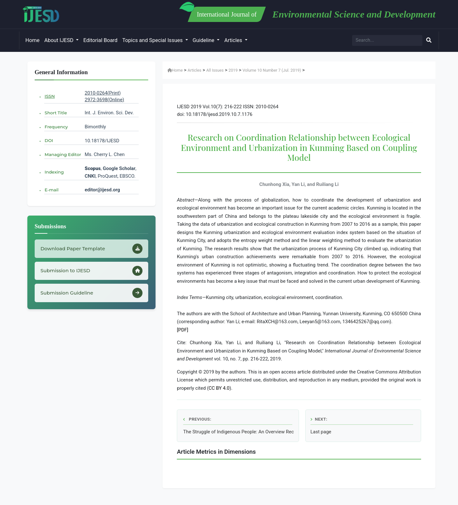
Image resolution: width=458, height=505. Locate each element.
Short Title (56, 112)
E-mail (52, 189)
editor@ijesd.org (102, 190)
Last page (320, 432)
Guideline (204, 40)
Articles (233, 40)
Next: (318, 419)
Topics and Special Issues (153, 40)
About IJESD (59, 40)
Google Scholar (119, 168)
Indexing (54, 171)
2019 (233, 70)
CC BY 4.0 (219, 388)
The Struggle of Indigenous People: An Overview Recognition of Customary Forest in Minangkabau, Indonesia (238, 432)
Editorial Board (100, 40)
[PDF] (182, 330)
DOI (49, 140)
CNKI (90, 176)
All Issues (215, 70)
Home (32, 40)
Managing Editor (63, 154)
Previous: (197, 419)
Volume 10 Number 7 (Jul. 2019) (271, 70)
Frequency (56, 126)
